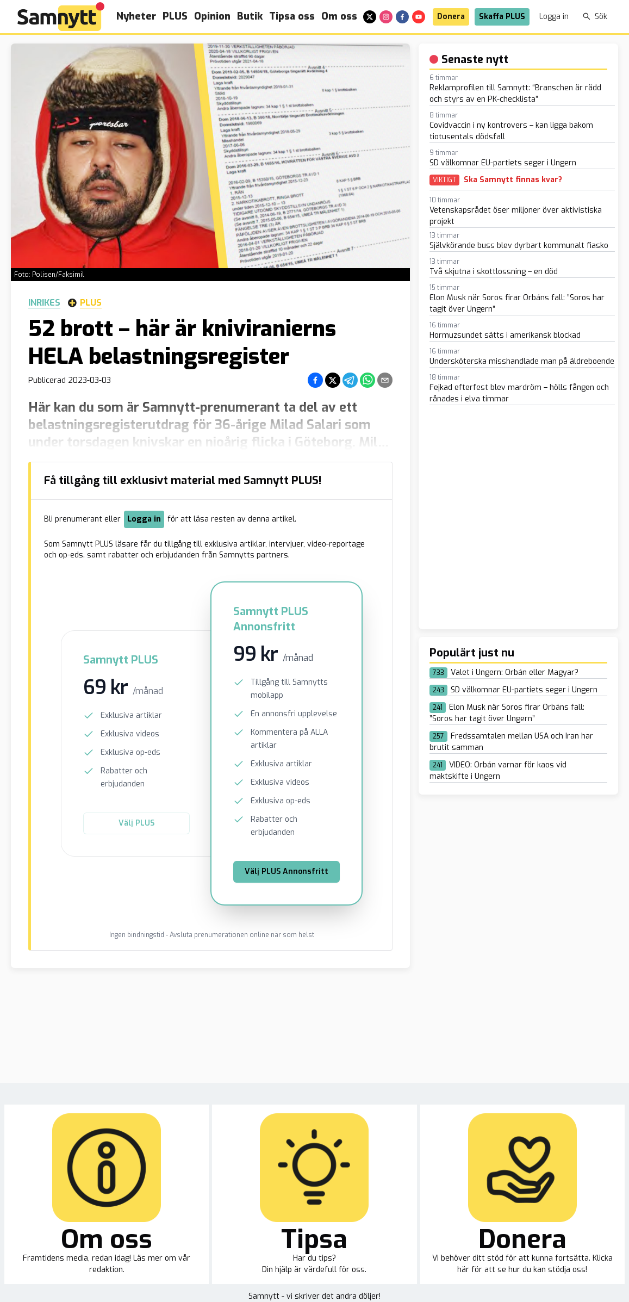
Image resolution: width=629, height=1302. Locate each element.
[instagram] (386, 16)
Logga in (554, 16)
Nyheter (136, 16)
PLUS (175, 16)
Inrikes (44, 303)
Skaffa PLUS (502, 16)
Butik (250, 16)
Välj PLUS (136, 823)
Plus (85, 303)
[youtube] (418, 16)
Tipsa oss (292, 16)
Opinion (212, 16)
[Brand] (60, 16)
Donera (451, 16)
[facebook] (402, 16)
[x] (369, 16)
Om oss (339, 16)
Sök (595, 16)
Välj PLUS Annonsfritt (286, 871)
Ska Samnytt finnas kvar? (513, 180)
